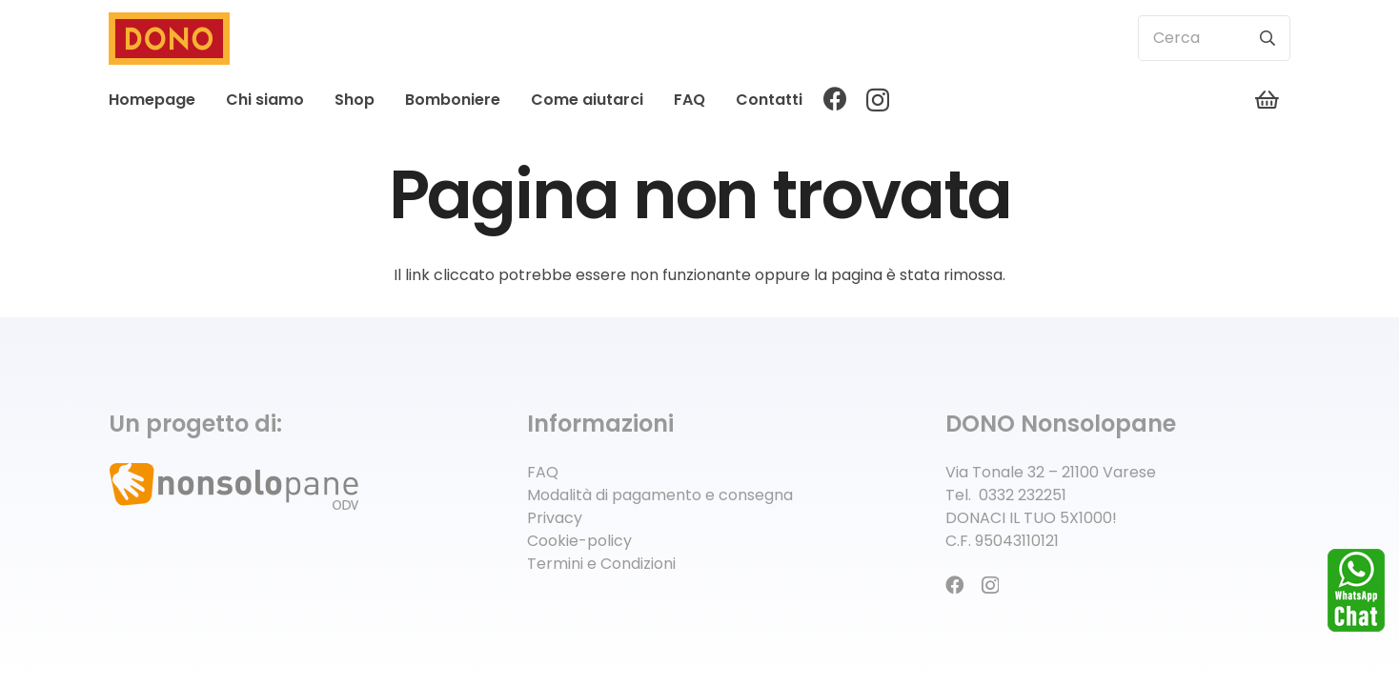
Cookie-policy (579, 541)
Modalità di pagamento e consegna (660, 495)
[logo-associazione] (281, 489)
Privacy (554, 518)
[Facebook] (835, 99)
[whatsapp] (1356, 590)
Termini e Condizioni (601, 564)
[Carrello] (1267, 100)
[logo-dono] (169, 38)
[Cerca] (1214, 38)
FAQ (542, 472)
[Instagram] (877, 100)
